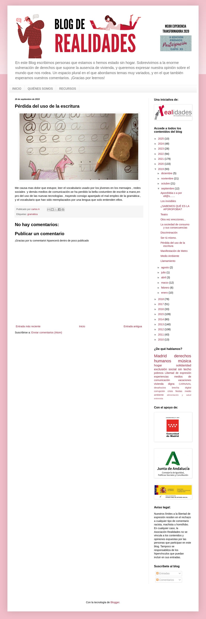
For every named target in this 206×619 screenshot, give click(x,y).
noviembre (167, 178)
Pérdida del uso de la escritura (173, 244)
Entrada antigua (133, 326)
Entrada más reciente (28, 326)
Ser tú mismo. (168, 237)
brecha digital (181, 387)
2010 (161, 339)
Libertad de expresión (178, 372)
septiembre (168, 188)
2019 (161, 169)
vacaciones (184, 380)
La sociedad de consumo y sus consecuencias (175, 226)
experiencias (161, 376)
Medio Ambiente (170, 255)
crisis (170, 391)
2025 (161, 138)
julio (163, 272)
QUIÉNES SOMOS (40, 88)
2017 (161, 304)
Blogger (114, 602)
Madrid (160, 356)
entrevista (158, 398)
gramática (32, 214)
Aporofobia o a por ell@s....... (171, 194)
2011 (161, 334)
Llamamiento (168, 260)
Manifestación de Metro (174, 250)
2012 (161, 329)
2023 (161, 148)
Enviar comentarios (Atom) (46, 332)
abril (164, 277)
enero (165, 292)
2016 (161, 309)
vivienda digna (164, 383)
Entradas (163, 573)
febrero (165, 287)
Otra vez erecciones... (173, 219)
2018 (161, 299)
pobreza (159, 372)
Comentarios (165, 579)
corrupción (159, 391)
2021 (161, 158)
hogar (158, 365)
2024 (161, 143)
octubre (166, 183)
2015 (161, 314)
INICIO (16, 88)
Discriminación (169, 232)
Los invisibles (168, 201)
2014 (161, 319)
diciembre (167, 173)
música (184, 361)
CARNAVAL (185, 384)
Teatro (164, 214)
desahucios (160, 387)
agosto (165, 267)
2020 (161, 163)
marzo (165, 282)
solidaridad (183, 365)
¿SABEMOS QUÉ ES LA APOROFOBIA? (175, 208)
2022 (161, 153)
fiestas (178, 391)
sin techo (184, 369)
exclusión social (165, 369)
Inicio (82, 326)
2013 (161, 324)
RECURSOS (67, 88)
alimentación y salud (179, 395)
